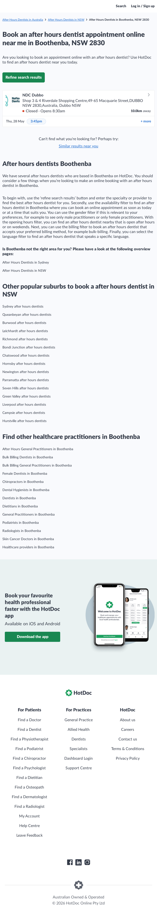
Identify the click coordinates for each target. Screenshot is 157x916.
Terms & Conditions (127, 749)
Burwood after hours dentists (24, 323)
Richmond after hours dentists (25, 339)
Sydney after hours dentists (22, 306)
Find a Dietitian (29, 778)
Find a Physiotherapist (29, 739)
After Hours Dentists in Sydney (25, 262)
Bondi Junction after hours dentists (28, 347)
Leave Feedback (29, 835)
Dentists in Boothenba (19, 498)
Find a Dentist (29, 730)
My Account (29, 816)
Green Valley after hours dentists (26, 396)
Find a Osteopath (29, 787)
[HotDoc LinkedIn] (78, 862)
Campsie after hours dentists (23, 413)
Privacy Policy (128, 758)
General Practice (79, 720)
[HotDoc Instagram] (87, 862)
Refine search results (24, 77)
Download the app (32, 637)
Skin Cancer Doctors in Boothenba (28, 539)
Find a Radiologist (29, 807)
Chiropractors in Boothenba (23, 482)
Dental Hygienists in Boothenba (25, 490)
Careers (127, 730)
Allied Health (79, 730)
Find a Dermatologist (29, 797)
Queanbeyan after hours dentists (26, 314)
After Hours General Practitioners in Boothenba (37, 449)
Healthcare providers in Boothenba (28, 547)
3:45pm (36, 121)
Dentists (79, 739)
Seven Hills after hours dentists (25, 388)
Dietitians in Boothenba (20, 506)
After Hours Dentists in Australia (22, 19)
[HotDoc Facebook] (69, 862)
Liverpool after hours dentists (24, 404)
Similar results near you (78, 146)
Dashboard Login (78, 758)
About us (127, 720)
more (146, 121)
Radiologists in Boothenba (21, 531)
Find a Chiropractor (29, 758)
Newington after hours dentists (25, 372)
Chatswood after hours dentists (25, 355)
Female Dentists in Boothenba (24, 473)
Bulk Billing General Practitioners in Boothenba (37, 465)
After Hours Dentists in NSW (66, 19)
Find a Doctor (29, 720)
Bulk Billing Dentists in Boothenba (27, 457)
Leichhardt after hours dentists (25, 331)
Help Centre (29, 826)
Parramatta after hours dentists (25, 380)
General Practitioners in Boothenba (28, 514)
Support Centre (78, 768)
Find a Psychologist (29, 768)
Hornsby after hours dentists (23, 364)
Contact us (127, 739)
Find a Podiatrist (29, 749)
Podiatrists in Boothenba (20, 522)
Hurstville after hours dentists (24, 421)
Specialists (78, 749)
